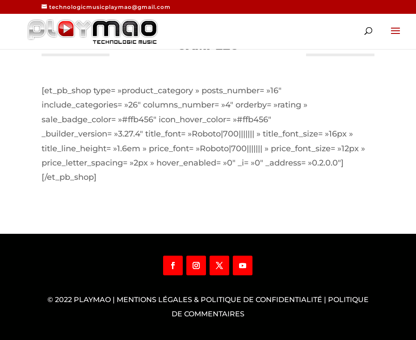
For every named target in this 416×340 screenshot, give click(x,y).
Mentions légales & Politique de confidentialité (219, 299)
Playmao (92, 299)
